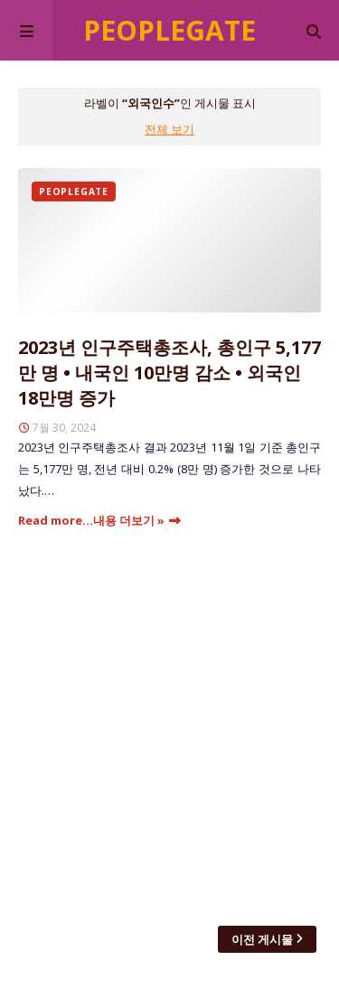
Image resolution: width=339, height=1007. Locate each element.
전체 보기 (169, 129)
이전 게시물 (262, 939)
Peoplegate (169, 30)
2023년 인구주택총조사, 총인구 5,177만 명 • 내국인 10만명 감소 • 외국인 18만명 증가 (169, 372)
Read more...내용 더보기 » (91, 520)
